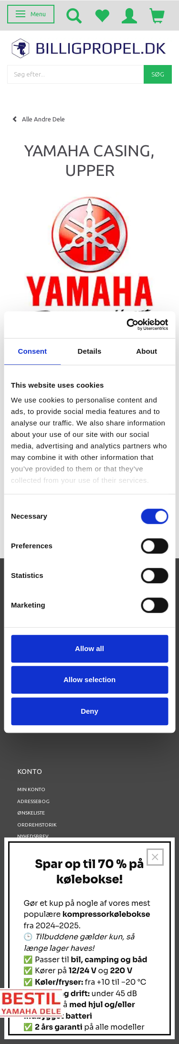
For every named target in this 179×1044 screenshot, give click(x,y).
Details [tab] (90, 351)
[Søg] (158, 74)
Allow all (89, 648)
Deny (89, 711)
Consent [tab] (32, 351)
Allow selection (89, 679)
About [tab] (146, 351)
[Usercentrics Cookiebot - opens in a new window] (127, 324)
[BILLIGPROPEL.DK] (89, 47)
